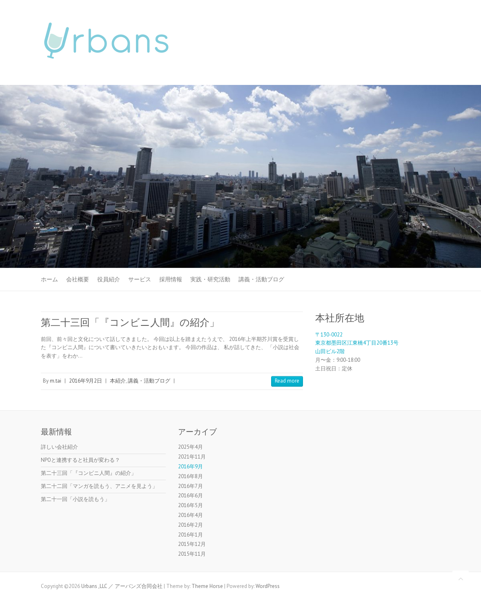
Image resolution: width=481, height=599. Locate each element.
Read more (287, 380)
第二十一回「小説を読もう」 (75, 499)
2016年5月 (190, 505)
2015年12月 (192, 544)
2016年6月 (190, 495)
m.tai (55, 380)
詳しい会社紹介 (59, 446)
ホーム (49, 279)
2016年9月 (190, 466)
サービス (139, 279)
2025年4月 (190, 446)
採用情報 (170, 279)
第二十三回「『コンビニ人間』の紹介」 (130, 322)
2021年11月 (192, 456)
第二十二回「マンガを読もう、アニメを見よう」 (99, 486)
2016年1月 (190, 534)
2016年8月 (190, 476)
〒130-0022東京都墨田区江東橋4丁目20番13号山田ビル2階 (357, 343)
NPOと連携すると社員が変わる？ (80, 459)
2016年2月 (190, 524)
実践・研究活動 (210, 279)
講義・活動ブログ (261, 279)
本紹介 (118, 380)
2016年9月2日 (85, 380)
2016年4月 (190, 515)
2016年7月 (190, 486)
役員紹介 (108, 279)
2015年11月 (192, 553)
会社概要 (77, 279)
